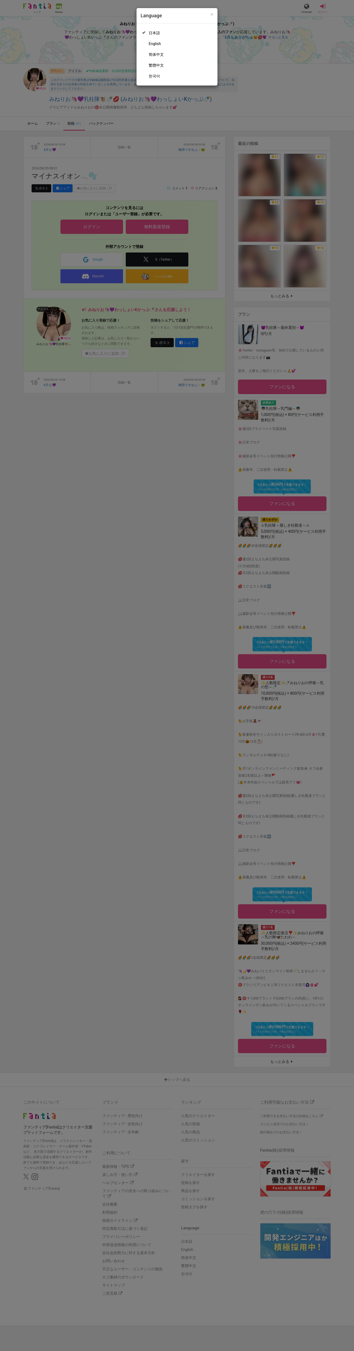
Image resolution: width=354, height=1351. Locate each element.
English (155, 44)
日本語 (154, 33)
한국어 (154, 76)
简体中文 (156, 54)
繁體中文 (156, 65)
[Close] (211, 14)
